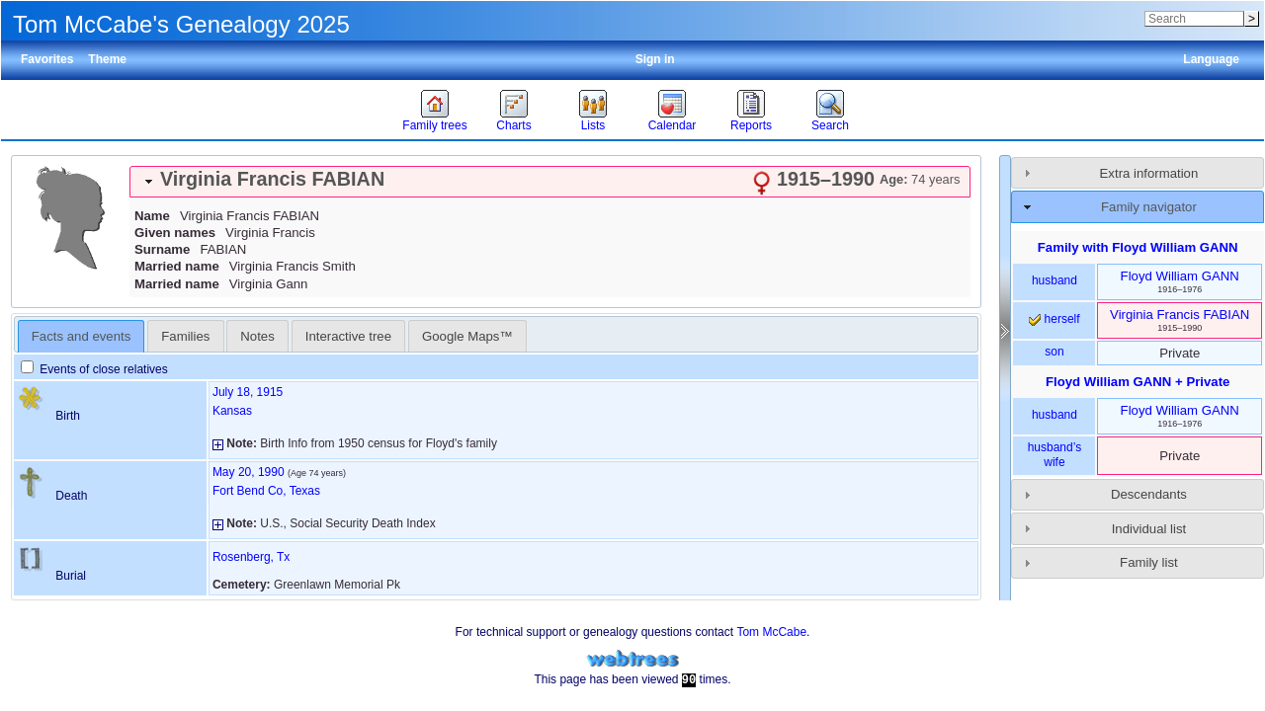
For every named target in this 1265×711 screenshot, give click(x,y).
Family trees (434, 125)
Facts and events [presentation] (81, 336)
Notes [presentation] (257, 336)
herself (1054, 319)
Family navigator (1149, 206)
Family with (1138, 247)
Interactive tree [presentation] (348, 336)
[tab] (549, 182)
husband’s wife (1055, 455)
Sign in (655, 59)
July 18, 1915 (247, 392)
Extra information (1149, 173)
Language (1211, 59)
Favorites (47, 59)
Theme (107, 59)
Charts (513, 125)
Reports (751, 125)
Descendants (1149, 494)
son (1054, 351)
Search (830, 125)
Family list (1149, 562)
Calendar (672, 125)
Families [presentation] (185, 336)
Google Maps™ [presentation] (467, 336)
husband (1054, 280)
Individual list (1149, 528)
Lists (593, 125)
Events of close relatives (94, 369)
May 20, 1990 (248, 472)
